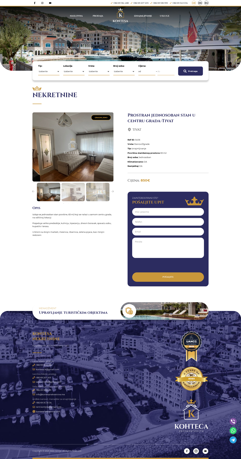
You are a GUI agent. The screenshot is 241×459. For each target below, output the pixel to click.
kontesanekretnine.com (46, 412)
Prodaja (98, 15)
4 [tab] (77, 203)
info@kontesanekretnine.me (48, 395)
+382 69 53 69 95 (41, 390)
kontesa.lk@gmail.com (45, 369)
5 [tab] (82, 203)
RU (206, 3)
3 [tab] (73, 203)
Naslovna (76, 15)
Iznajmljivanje (143, 15)
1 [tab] (63, 203)
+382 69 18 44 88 (41, 365)
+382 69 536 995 (159, 3)
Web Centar (55, 451)
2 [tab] (68, 203)
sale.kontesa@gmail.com (46, 382)
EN (200, 3)
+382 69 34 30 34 (42, 403)
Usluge (164, 15)
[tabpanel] (48, 192)
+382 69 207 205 (139, 3)
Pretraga (191, 71)
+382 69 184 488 (120, 3)
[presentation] (155, 266)
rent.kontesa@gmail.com (46, 407)
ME (194, 3)
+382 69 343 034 (179, 3)
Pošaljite (168, 277)
